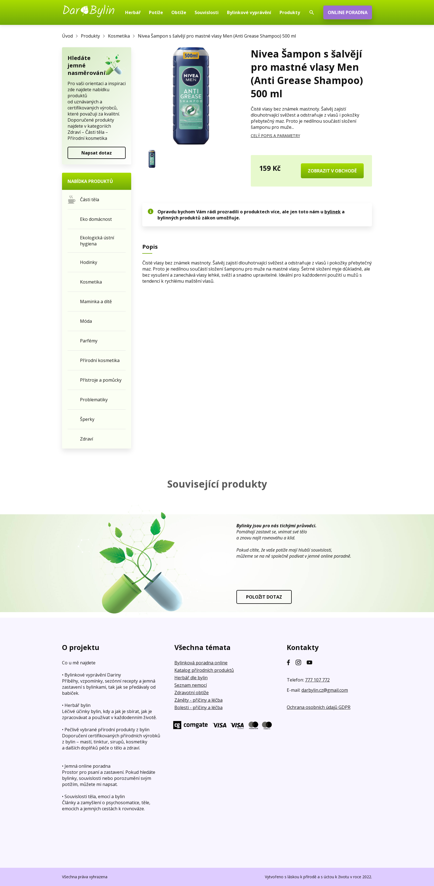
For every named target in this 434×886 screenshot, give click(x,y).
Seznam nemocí (190, 685)
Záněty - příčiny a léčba (198, 700)
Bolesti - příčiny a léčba (198, 707)
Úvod (67, 36)
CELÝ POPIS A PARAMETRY (275, 135)
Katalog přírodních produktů (204, 670)
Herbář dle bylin (191, 678)
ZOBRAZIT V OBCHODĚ (332, 171)
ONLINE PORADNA (348, 12)
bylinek (332, 212)
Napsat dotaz (96, 153)
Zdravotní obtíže (191, 693)
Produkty (90, 36)
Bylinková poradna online (201, 663)
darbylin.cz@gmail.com (324, 690)
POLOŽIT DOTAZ (264, 597)
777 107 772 (317, 680)
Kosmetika (119, 36)
